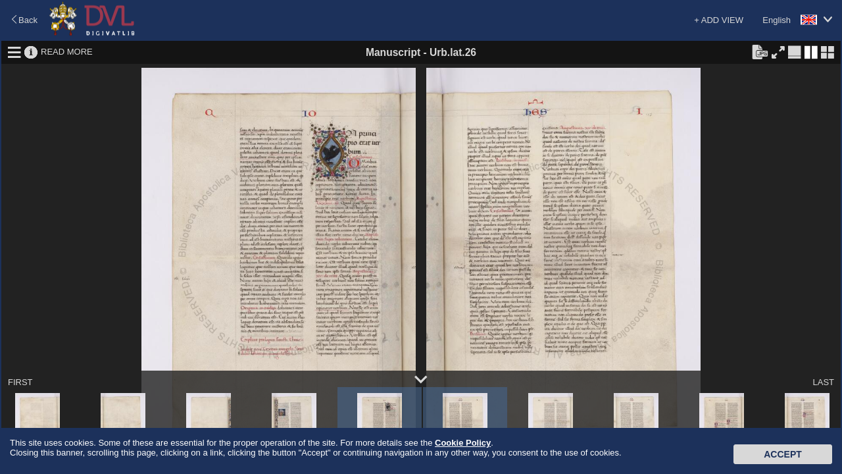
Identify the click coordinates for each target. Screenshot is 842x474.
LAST (823, 382)
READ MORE (67, 52)
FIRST (20, 382)
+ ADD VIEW (718, 20)
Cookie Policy (463, 443)
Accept (783, 454)
